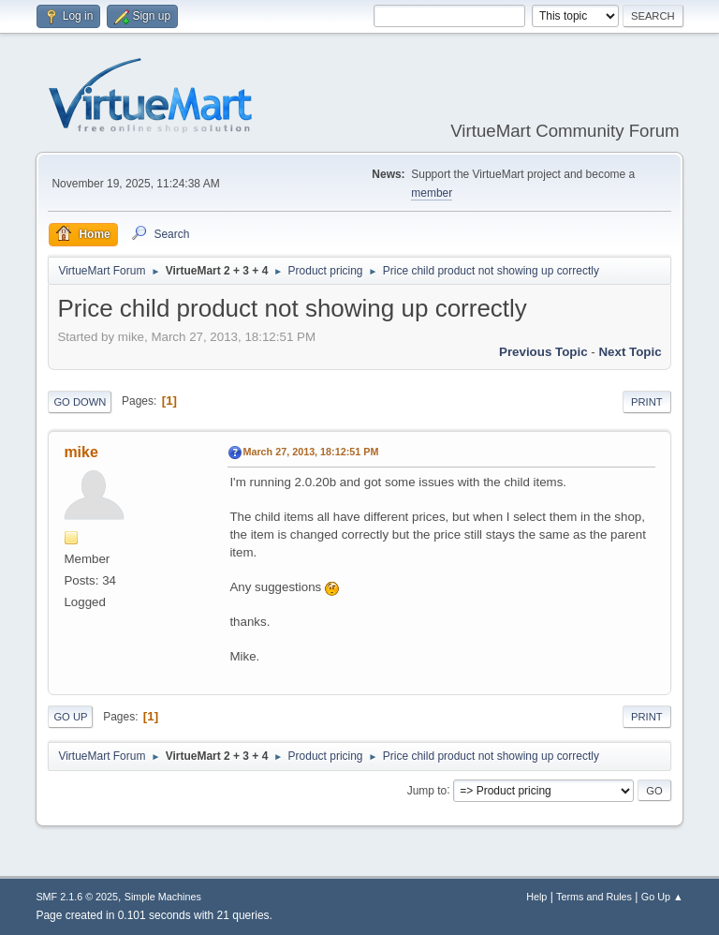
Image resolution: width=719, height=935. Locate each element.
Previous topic (543, 352)
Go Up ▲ (662, 896)
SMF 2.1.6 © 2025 (77, 896)
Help (536, 896)
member (431, 193)
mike (80, 452)
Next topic (629, 352)
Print (647, 402)
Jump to (427, 789)
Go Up (70, 716)
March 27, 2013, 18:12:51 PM (310, 451)
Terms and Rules (594, 896)
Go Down (79, 402)
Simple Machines (163, 896)
